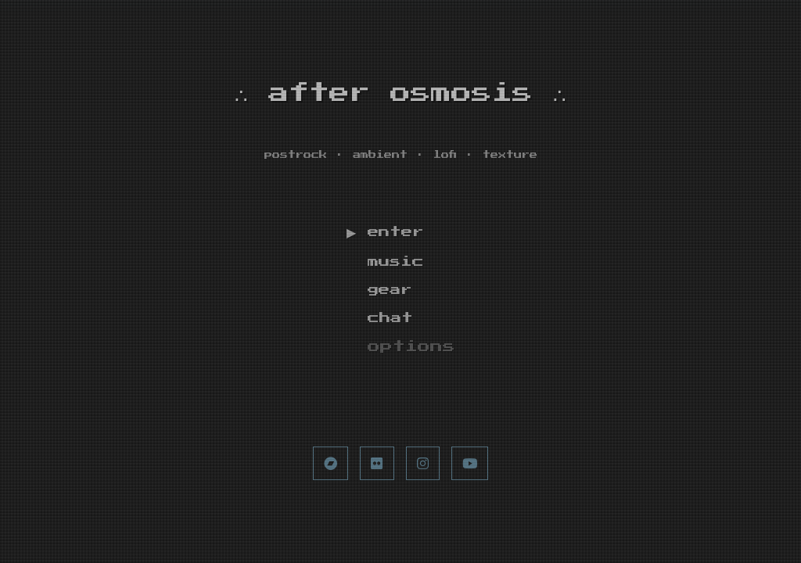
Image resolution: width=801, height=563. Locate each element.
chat (393, 322)
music (399, 266)
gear (393, 294)
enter (399, 235)
